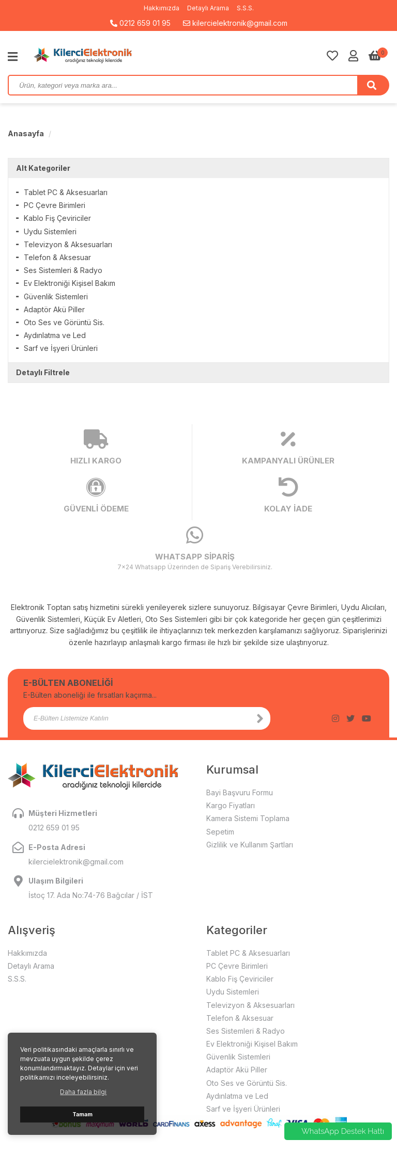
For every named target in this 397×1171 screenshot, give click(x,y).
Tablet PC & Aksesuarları (66, 192)
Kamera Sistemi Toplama (247, 818)
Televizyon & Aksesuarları (68, 244)
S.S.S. (245, 8)
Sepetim (220, 831)
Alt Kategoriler (43, 168)
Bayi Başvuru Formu (239, 792)
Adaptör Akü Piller (54, 309)
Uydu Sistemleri (50, 231)
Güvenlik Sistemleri (56, 296)
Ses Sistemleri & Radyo (63, 270)
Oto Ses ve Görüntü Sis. (64, 322)
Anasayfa (26, 133)
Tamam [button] (82, 1114)
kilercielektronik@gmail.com (235, 23)
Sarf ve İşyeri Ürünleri (61, 348)
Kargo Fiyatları (230, 805)
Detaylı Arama (208, 8)
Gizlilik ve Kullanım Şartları (249, 844)
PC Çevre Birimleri (54, 205)
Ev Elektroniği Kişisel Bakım (69, 283)
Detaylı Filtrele (43, 372)
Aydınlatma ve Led (55, 335)
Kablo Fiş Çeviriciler (57, 218)
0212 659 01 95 (140, 23)
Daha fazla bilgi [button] (83, 1092)
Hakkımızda (161, 8)
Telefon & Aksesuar (57, 257)
